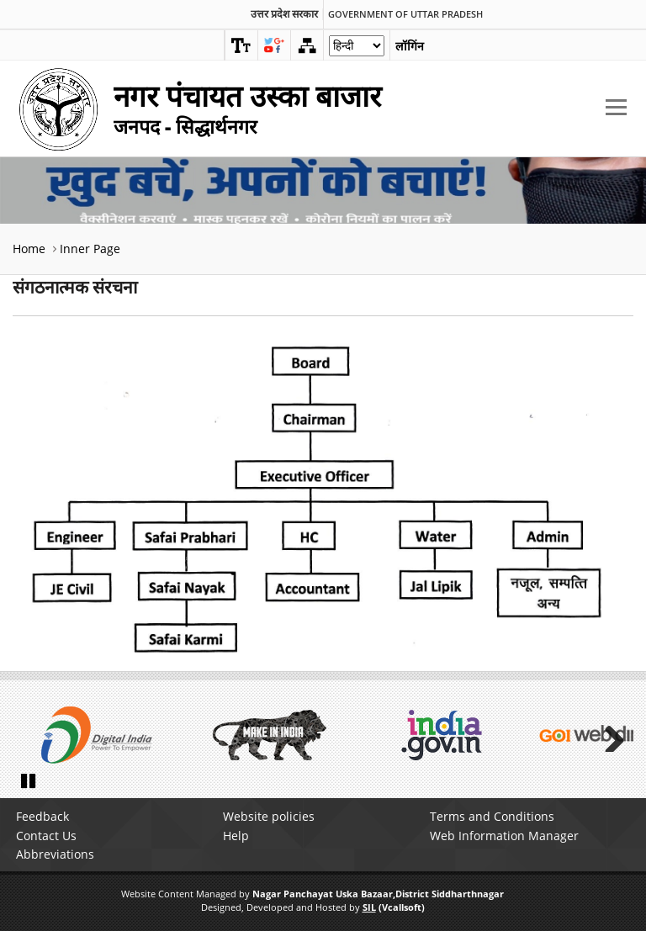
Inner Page (90, 249)
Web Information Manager (504, 836)
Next (608, 735)
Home (29, 249)
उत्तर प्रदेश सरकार (284, 14)
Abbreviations (55, 854)
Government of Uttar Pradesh (405, 14)
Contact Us (46, 836)
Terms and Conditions (492, 816)
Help (236, 836)
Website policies (269, 816)
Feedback (42, 816)
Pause (29, 780)
